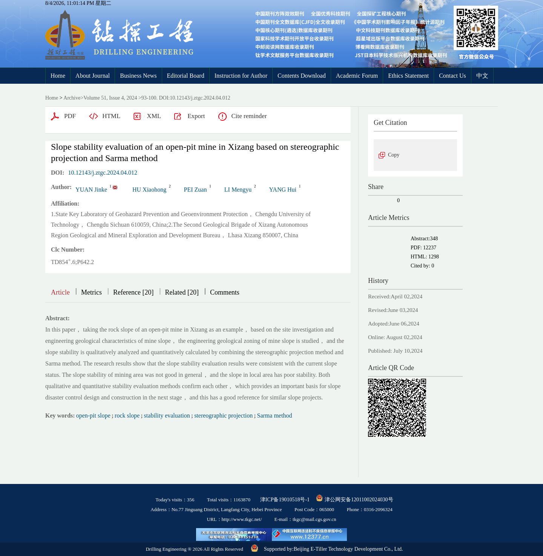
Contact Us (452, 75)
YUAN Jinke (91, 189)
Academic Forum (357, 75)
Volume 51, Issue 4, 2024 (110, 98)
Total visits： (228, 499)
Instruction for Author (241, 75)
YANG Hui (282, 189)
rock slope (127, 415)
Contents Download (302, 75)
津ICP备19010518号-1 (285, 499)
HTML (111, 116)
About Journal (92, 75)
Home (58, 75)
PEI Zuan (195, 189)
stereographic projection (223, 415)
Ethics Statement (408, 75)
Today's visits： (174, 499)
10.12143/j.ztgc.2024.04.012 (103, 172)
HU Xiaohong (149, 189)
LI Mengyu (238, 189)
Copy (393, 155)
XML (154, 116)
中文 (482, 75)
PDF (70, 116)
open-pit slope (93, 415)
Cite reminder (249, 116)
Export (196, 116)
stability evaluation (167, 415)
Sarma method (274, 415)
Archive (71, 98)
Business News (138, 75)
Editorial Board (185, 75)
